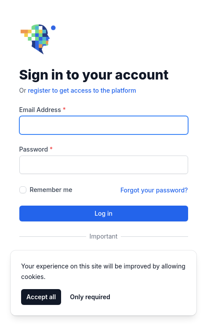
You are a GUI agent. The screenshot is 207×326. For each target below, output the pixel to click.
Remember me (51, 189)
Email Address (42, 109)
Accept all (41, 297)
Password (36, 149)
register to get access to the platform (82, 90)
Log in (103, 213)
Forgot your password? (154, 190)
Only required (90, 297)
